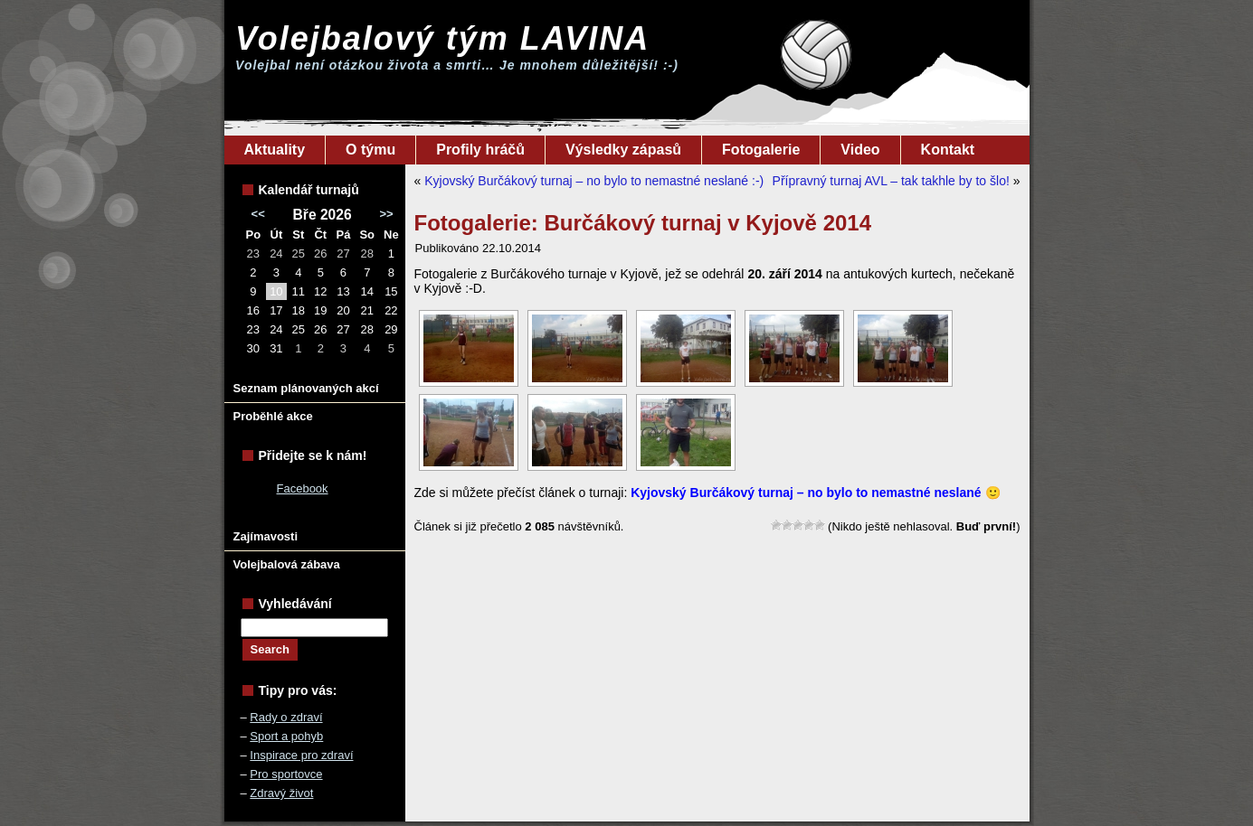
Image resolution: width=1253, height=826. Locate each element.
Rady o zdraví (286, 717)
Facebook (302, 488)
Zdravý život (281, 793)
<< (258, 214)
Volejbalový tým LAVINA (442, 38)
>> (386, 214)
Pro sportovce (286, 774)
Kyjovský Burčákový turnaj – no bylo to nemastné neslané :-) (594, 181)
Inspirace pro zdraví (301, 755)
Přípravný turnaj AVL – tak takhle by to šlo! (891, 181)
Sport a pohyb (286, 736)
